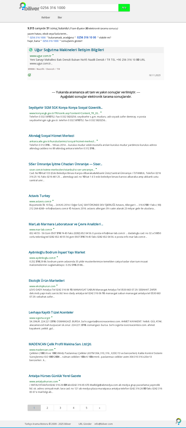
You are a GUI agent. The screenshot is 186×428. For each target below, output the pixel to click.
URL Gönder (85, 424)
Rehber (45, 17)
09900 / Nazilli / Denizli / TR (44, 69)
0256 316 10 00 (86, 37)
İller (60, 17)
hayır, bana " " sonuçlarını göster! (55, 41)
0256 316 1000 (38, 37)
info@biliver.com (104, 424)
